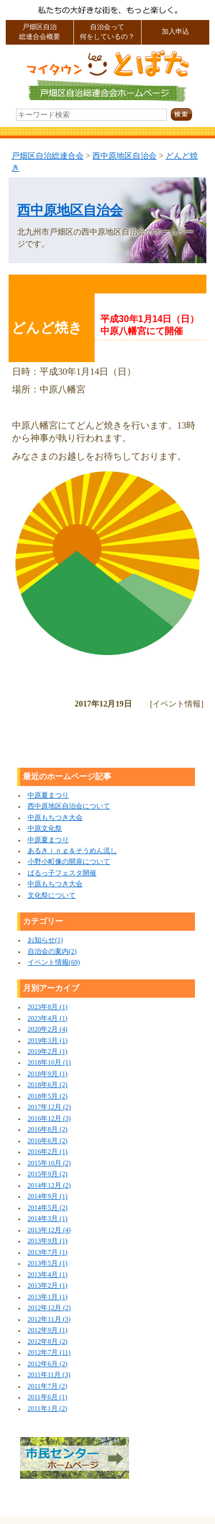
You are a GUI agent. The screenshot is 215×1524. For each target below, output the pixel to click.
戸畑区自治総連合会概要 (39, 32)
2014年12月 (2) (49, 1185)
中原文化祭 (45, 828)
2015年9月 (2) (48, 1174)
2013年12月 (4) (49, 1230)
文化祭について (52, 895)
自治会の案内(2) (52, 951)
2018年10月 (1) (49, 1062)
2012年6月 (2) (48, 1364)
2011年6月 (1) (47, 1397)
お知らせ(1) (45, 940)
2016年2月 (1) (48, 1152)
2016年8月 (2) (48, 1129)
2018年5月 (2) (48, 1096)
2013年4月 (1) (48, 1275)
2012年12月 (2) (49, 1308)
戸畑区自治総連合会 (47, 155)
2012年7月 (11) (49, 1352)
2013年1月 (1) (48, 1297)
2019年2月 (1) (48, 1051)
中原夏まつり (48, 795)
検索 (189, 114)
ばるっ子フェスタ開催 (62, 873)
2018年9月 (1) (48, 1074)
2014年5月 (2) (48, 1208)
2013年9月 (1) (48, 1241)
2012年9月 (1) (48, 1330)
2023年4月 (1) (48, 1018)
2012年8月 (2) (48, 1342)
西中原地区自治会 (124, 155)
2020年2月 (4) (48, 1029)
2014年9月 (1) (48, 1196)
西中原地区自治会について (69, 806)
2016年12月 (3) (49, 1118)
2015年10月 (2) (49, 1163)
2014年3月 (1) (48, 1219)
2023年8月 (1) (48, 1007)
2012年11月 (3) (49, 1319)
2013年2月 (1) (48, 1285)
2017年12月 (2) (49, 1107)
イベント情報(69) (54, 962)
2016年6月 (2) (48, 1141)
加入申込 (175, 31)
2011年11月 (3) (49, 1375)
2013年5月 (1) (48, 1263)
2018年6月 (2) (48, 1085)
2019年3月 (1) (48, 1041)
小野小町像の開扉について (69, 862)
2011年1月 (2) (47, 1408)
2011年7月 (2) (47, 1386)
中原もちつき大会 (55, 817)
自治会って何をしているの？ (107, 32)
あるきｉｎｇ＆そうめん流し (72, 851)
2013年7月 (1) (48, 1252)
